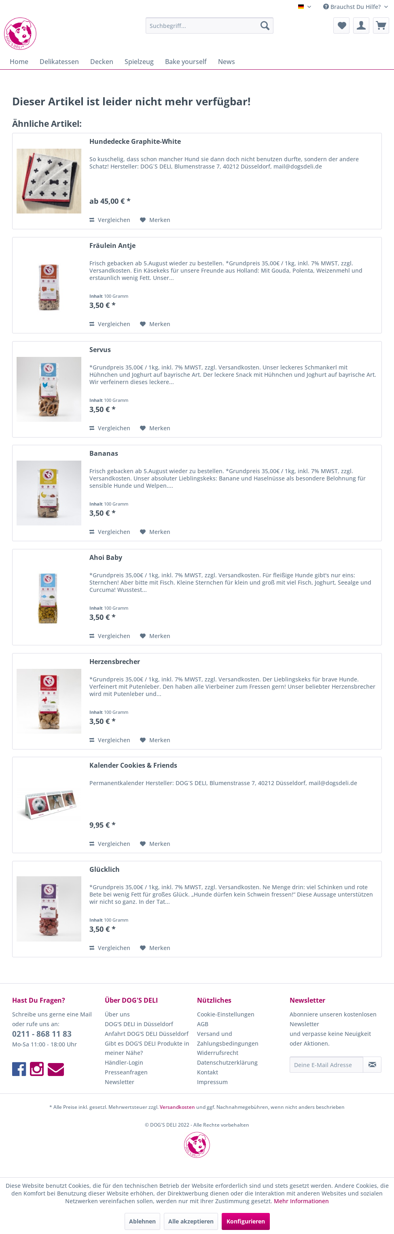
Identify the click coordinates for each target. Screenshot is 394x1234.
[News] (226, 61)
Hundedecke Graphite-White (135, 141)
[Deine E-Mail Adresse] (327, 1065)
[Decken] (102, 61)
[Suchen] (264, 25)
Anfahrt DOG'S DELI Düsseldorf (147, 1034)
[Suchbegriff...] (210, 25)
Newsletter (119, 1082)
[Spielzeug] (139, 61)
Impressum (212, 1082)
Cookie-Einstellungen (225, 1014)
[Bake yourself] (185, 61)
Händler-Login (124, 1062)
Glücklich (104, 869)
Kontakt (207, 1072)
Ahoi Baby (105, 557)
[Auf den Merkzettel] (155, 220)
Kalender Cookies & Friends (133, 765)
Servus (100, 350)
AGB (202, 1024)
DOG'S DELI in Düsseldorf (139, 1024)
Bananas (103, 453)
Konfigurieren (246, 1221)
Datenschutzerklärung (227, 1062)
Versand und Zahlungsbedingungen (227, 1038)
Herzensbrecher (114, 662)
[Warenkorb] (381, 25)
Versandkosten (177, 1107)
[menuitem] (210, 25)
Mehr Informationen (301, 1201)
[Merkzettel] (341, 25)
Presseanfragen (126, 1072)
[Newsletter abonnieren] (372, 1065)
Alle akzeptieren (191, 1221)
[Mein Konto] (361, 25)
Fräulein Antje (112, 245)
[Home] (19, 61)
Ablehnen (142, 1221)
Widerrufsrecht (217, 1053)
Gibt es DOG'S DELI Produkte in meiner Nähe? (147, 1048)
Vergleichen (109, 220)
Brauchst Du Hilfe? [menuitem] (352, 7)
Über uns (117, 1014)
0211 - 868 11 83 (42, 1034)
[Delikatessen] (59, 61)
